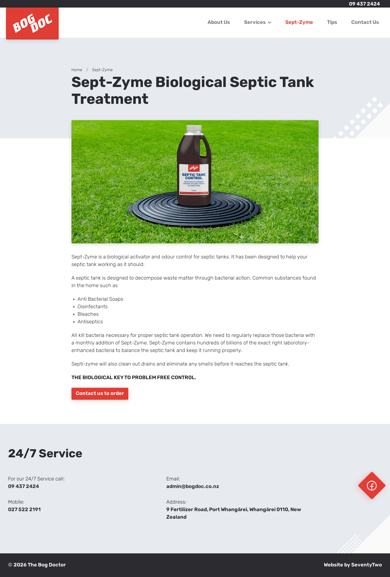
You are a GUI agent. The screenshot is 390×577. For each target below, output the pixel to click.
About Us (219, 22)
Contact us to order (100, 393)
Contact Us (365, 22)
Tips (332, 22)
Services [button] (257, 22)
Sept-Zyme (299, 22)
